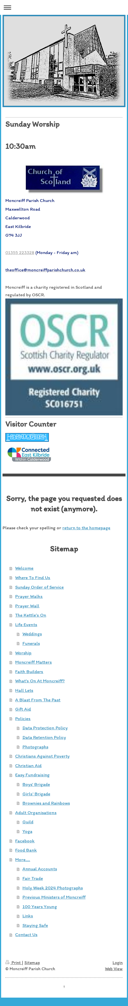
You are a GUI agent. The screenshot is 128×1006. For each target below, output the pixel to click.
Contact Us (26, 934)
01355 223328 (19, 252)
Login (118, 962)
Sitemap (32, 962)
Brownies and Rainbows (46, 803)
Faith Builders (29, 671)
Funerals (31, 643)
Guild (27, 821)
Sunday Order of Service (39, 587)
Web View (114, 968)
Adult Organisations (35, 812)
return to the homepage (86, 527)
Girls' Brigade (36, 793)
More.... (22, 859)
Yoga (27, 831)
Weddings (32, 633)
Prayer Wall (27, 605)
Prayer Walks (29, 596)
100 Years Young (39, 906)
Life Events (26, 624)
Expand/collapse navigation (64, 7)
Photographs (35, 746)
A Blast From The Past (37, 699)
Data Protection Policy (45, 727)
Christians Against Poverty (42, 756)
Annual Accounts (39, 868)
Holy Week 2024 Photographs (52, 887)
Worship (23, 652)
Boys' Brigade (36, 784)
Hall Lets (24, 690)
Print (13, 962)
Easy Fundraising (32, 774)
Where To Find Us (32, 577)
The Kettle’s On (30, 615)
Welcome (24, 568)
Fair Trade (32, 878)
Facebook (25, 840)
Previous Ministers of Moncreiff (54, 897)
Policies (23, 718)
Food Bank (26, 850)
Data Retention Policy (44, 737)
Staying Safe (35, 925)
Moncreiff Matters (33, 662)
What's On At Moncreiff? (40, 680)
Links (27, 915)
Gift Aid (23, 709)
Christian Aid (28, 765)
